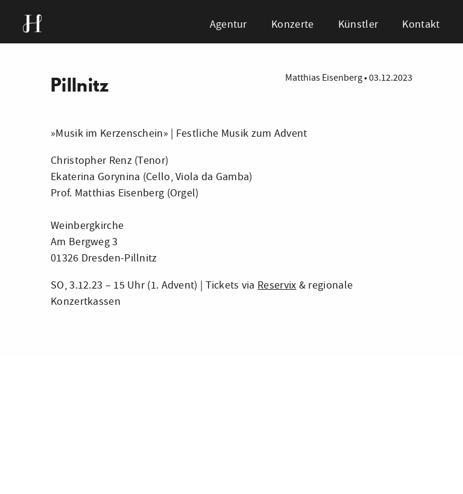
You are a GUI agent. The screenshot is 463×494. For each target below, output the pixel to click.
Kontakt (420, 24)
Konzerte (292, 24)
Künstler (358, 24)
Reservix (276, 285)
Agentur (228, 24)
